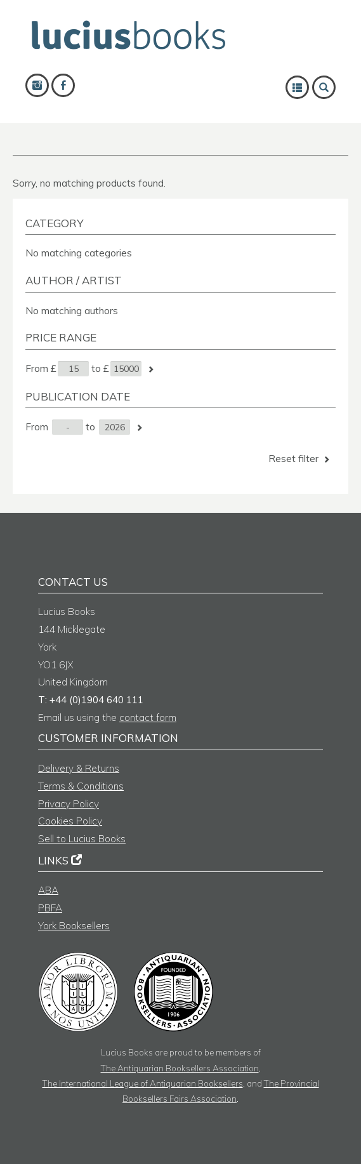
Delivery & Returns (78, 768)
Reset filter (300, 459)
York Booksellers (74, 926)
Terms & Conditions (81, 786)
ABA (48, 890)
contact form (147, 717)
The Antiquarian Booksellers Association (180, 1067)
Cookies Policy (70, 821)
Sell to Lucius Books (82, 839)
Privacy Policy (68, 804)
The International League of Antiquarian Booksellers (143, 1083)
